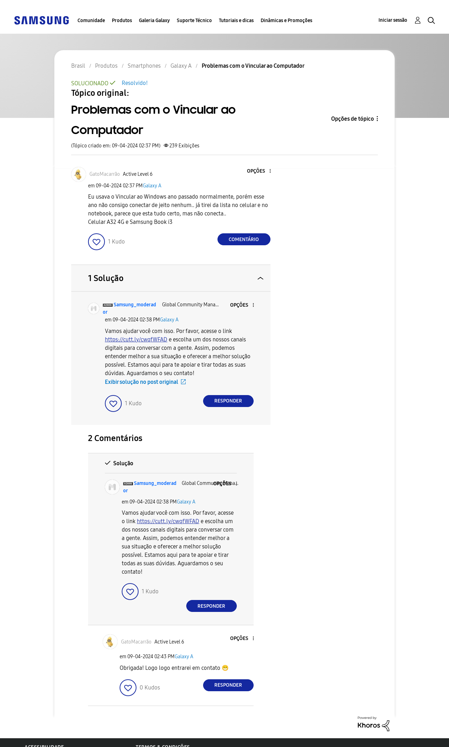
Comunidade (91, 21)
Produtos (122, 21)
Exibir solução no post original (141, 382)
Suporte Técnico (194, 21)
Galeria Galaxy (154, 21)
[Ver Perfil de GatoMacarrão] (104, 174)
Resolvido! (135, 83)
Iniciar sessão (392, 20)
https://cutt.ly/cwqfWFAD (136, 339)
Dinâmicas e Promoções (286, 21)
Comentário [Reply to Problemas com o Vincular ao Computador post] (244, 239)
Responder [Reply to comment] (228, 401)
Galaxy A (152, 186)
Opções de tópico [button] (352, 118)
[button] (258, 171)
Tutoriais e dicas (236, 21)
